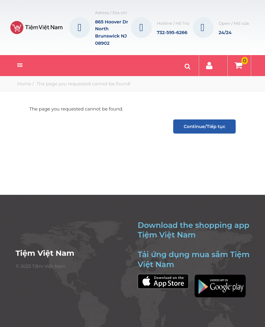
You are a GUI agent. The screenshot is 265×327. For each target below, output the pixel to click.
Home (24, 83)
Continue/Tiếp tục (204, 126)
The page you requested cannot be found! (82, 83)
